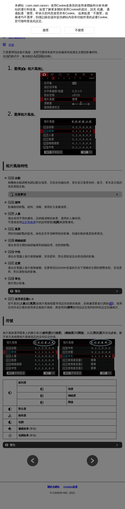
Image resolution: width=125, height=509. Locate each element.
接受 (30, 13)
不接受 (97, 13)
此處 (100, 9)
